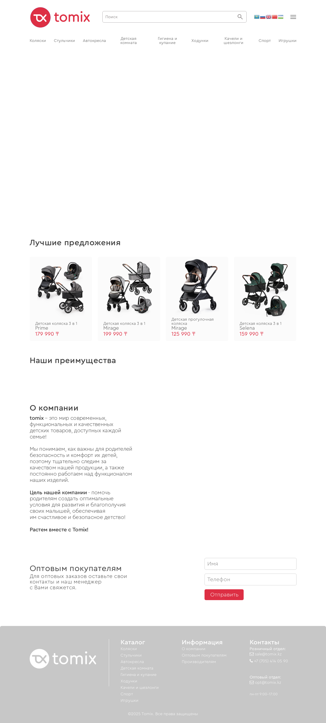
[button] (293, 17)
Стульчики (64, 41)
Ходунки (199, 41)
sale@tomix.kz (266, 654)
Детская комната (128, 40)
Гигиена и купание (167, 40)
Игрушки (288, 41)
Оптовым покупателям (204, 655)
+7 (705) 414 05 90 (269, 661)
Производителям (199, 662)
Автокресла (94, 41)
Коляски (38, 41)
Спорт (265, 41)
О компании (193, 649)
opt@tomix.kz (265, 682)
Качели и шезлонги (233, 40)
